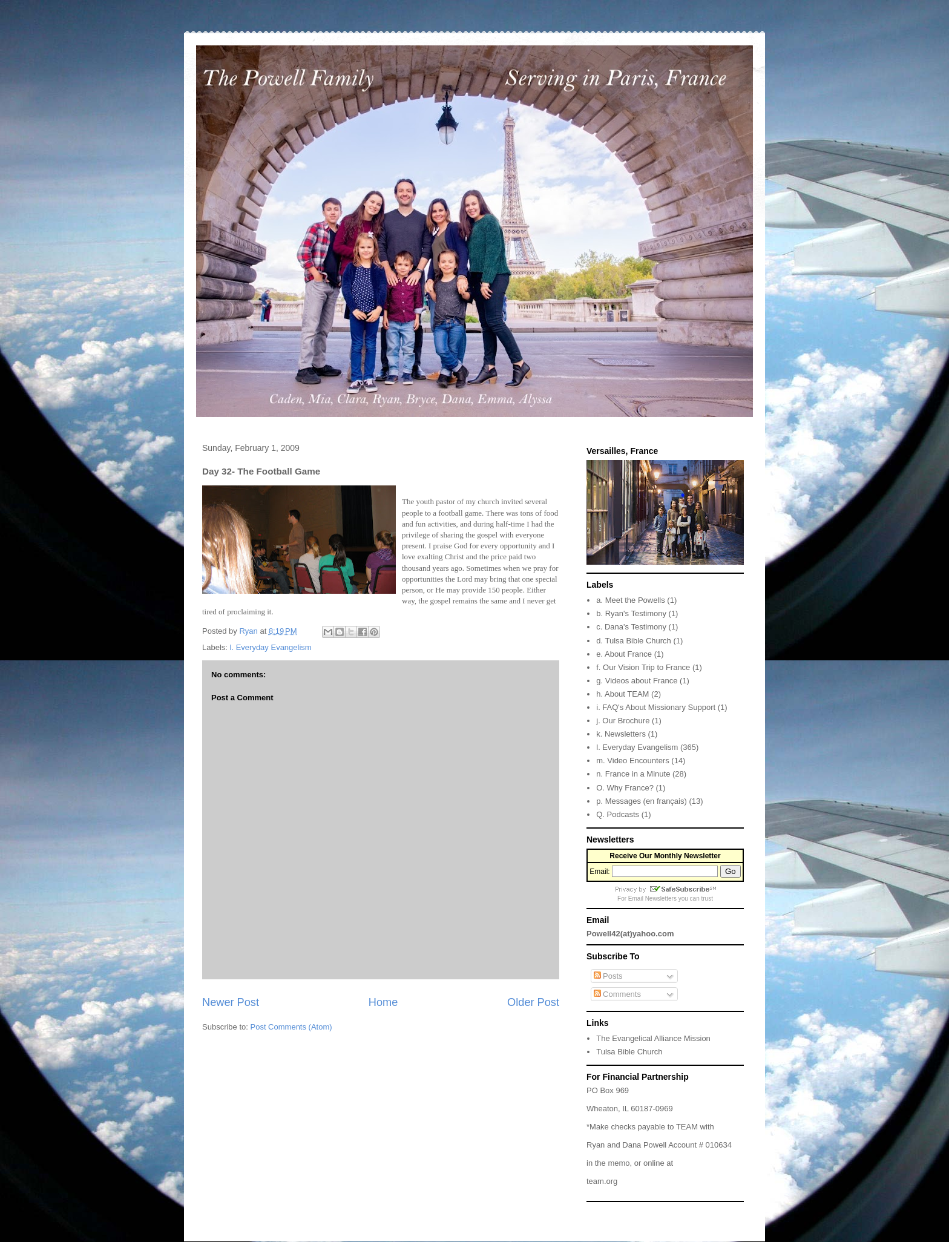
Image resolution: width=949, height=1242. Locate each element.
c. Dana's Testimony (631, 626)
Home (383, 1002)
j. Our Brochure (622, 720)
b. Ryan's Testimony (631, 613)
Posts (608, 976)
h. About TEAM (622, 693)
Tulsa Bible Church (629, 1051)
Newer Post (230, 1002)
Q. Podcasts (617, 814)
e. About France (624, 654)
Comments (617, 994)
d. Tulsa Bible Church (633, 640)
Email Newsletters (652, 898)
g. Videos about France (636, 680)
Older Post (533, 1002)
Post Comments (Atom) (291, 1026)
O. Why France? (625, 787)
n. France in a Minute (633, 773)
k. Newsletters (621, 733)
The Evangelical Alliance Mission (653, 1038)
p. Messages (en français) (641, 801)
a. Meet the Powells (630, 600)
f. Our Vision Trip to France (643, 667)
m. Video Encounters (632, 760)
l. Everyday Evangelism (271, 647)
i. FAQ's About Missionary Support (655, 707)
